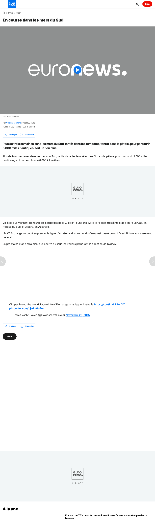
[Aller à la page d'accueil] (12, 4)
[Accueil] (4, 13)
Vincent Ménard (13, 123)
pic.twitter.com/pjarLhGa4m (26, 308)
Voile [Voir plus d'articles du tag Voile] (9, 336)
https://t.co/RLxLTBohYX (109, 304)
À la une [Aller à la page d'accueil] (10, 509)
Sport (18, 13)
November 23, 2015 (78, 315)
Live (147, 3)
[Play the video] (77, 70)
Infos (10, 13)
